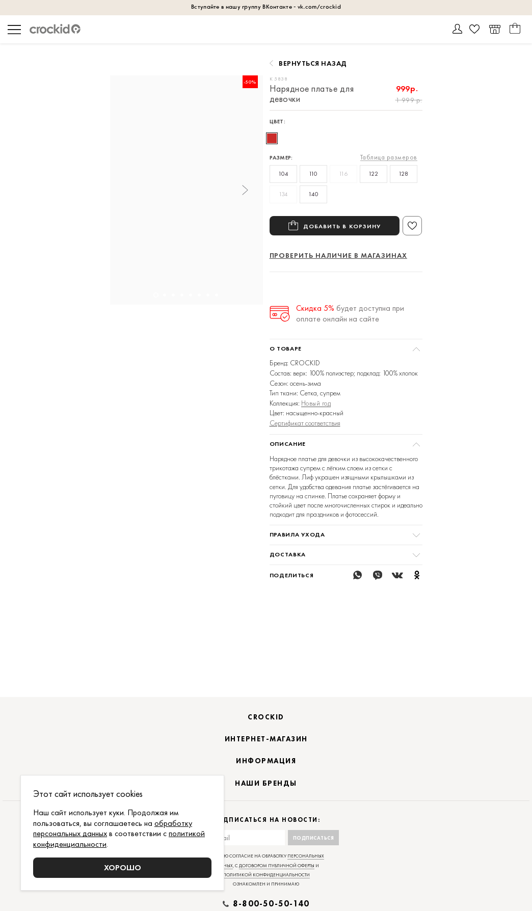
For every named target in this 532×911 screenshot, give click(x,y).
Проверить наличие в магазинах (338, 255)
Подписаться (313, 850)
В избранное (412, 225)
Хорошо (122, 867)
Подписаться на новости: (266, 833)
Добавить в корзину (342, 226)
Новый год (316, 403)
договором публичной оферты (276, 878)
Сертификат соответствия (305, 422)
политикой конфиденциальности (266, 888)
